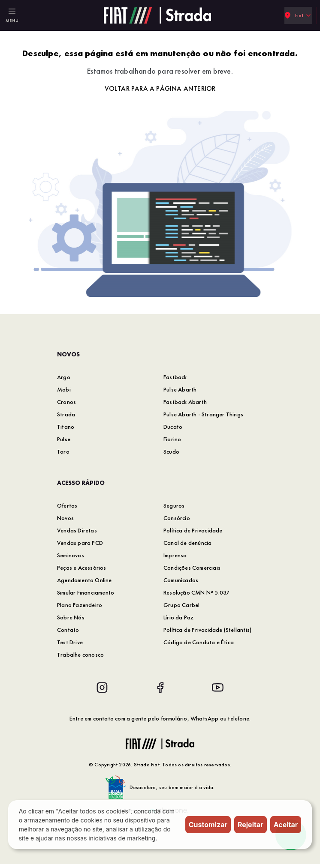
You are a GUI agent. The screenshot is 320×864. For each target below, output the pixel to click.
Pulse (63, 439)
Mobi (64, 389)
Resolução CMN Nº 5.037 (196, 592)
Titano (65, 427)
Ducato (172, 427)
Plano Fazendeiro (79, 605)
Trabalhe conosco (80, 654)
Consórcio (176, 518)
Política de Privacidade (193, 530)
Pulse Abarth (179, 389)
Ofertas (67, 505)
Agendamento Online (84, 580)
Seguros (173, 505)
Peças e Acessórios (81, 567)
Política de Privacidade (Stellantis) (207, 630)
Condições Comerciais (191, 567)
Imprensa (175, 555)
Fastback (175, 377)
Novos (65, 518)
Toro (63, 451)
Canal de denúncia (187, 543)
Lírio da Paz (178, 617)
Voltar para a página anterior (160, 88)
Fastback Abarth (185, 402)
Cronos (66, 402)
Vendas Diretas (77, 530)
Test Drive (70, 642)
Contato (68, 630)
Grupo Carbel (181, 605)
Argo (63, 377)
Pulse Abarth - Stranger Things (203, 414)
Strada (66, 414)
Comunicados (180, 580)
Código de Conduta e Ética (198, 642)
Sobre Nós (71, 617)
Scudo (171, 451)
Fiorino (172, 439)
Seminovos (70, 555)
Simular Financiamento (85, 592)
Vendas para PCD (80, 543)
